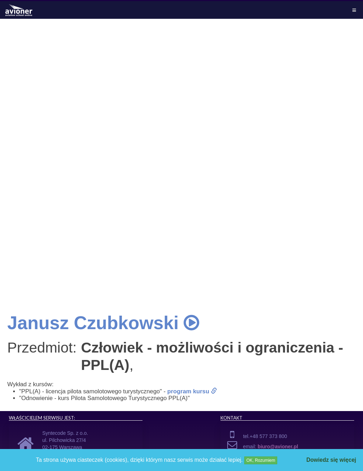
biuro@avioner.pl (278, 446)
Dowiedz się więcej (331, 460)
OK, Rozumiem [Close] (260, 460)
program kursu (192, 391)
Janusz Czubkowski (103, 323)
